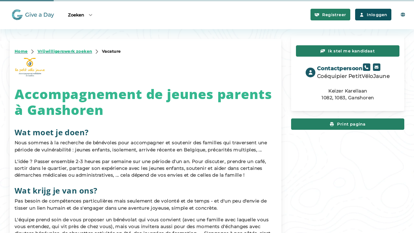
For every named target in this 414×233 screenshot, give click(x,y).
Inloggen (373, 14)
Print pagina (348, 124)
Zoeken (80, 14)
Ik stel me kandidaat (348, 51)
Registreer (330, 14)
